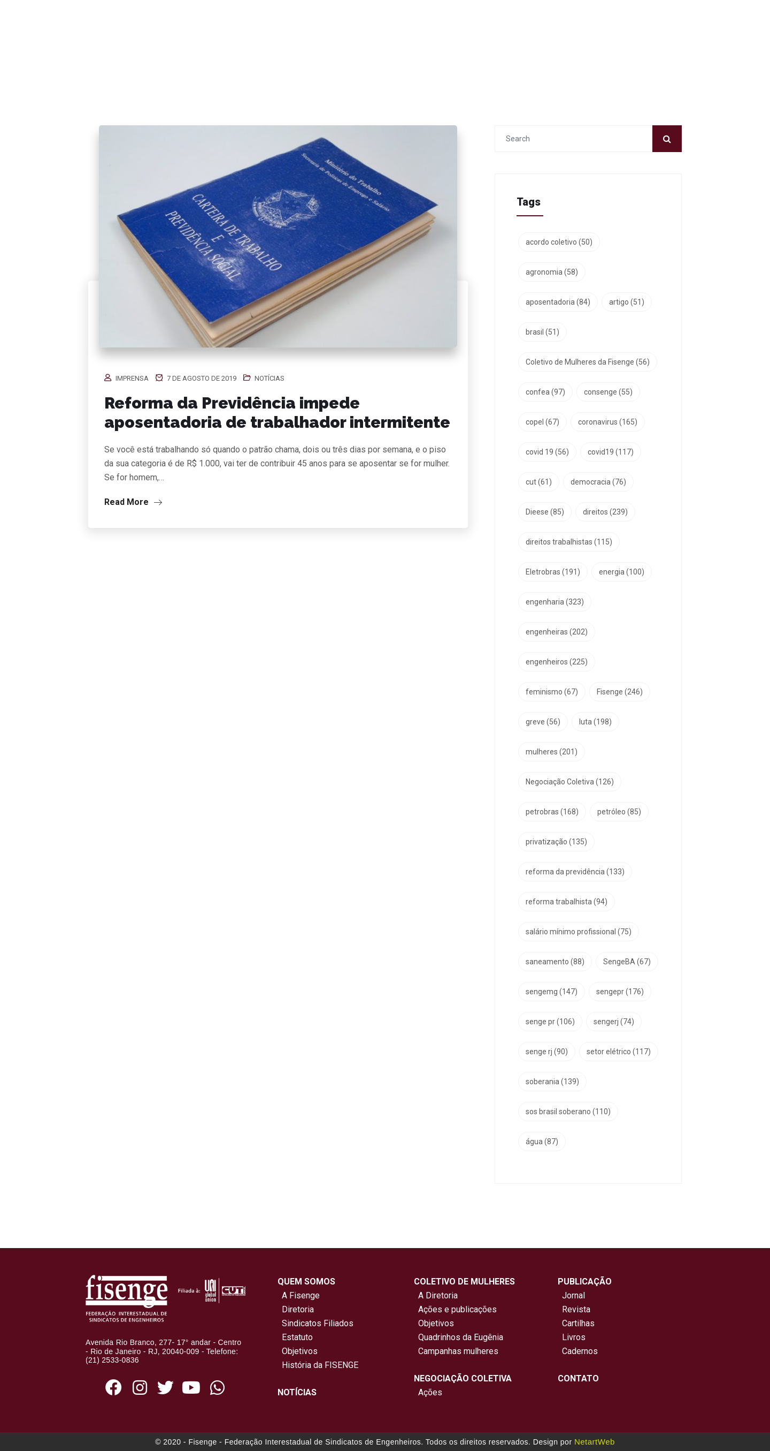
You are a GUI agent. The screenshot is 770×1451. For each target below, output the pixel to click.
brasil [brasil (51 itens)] (542, 332)
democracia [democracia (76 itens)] (598, 482)
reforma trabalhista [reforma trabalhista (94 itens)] (566, 901)
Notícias (269, 378)
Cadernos (580, 1351)
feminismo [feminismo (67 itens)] (552, 691)
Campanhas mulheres (456, 1351)
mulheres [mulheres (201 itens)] (552, 751)
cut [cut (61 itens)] (539, 482)
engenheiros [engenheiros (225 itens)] (557, 662)
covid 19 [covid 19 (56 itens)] (547, 452)
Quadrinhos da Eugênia (458, 1337)
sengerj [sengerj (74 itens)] (614, 1021)
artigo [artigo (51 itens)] (626, 302)
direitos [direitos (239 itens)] (605, 512)
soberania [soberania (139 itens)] (552, 1081)
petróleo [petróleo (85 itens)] (619, 811)
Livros (574, 1337)
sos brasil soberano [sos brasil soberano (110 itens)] (568, 1111)
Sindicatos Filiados (315, 1323)
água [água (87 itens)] (542, 1141)
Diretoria (296, 1309)
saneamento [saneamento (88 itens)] (555, 961)
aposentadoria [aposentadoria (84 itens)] (558, 302)
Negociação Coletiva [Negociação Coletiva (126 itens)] (570, 781)
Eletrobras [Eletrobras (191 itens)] (553, 572)
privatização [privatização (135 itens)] (556, 841)
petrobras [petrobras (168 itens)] (552, 811)
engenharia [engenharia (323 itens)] (555, 602)
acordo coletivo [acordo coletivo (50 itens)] (559, 242)
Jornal (573, 1295)
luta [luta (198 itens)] (595, 721)
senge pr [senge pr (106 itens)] (550, 1021)
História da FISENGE (318, 1365)
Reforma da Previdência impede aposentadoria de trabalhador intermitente (277, 413)
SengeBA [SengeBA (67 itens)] (627, 961)
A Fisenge (299, 1295)
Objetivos (298, 1351)
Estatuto (295, 1337)
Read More (133, 502)
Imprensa (132, 378)
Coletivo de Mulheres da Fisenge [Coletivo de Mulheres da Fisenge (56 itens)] (588, 362)
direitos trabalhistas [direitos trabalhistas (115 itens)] (569, 542)
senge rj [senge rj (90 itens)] (547, 1051)
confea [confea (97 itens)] (545, 392)
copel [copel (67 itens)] (542, 422)
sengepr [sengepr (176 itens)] (620, 991)
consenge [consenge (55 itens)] (608, 392)
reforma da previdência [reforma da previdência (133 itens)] (575, 871)
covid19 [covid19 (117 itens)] (611, 452)
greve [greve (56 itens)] (543, 721)
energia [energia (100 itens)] (621, 572)
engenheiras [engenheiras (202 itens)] (557, 632)
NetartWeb (594, 1441)
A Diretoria (436, 1295)
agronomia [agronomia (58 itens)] (552, 272)
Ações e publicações (455, 1309)
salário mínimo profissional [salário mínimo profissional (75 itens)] (579, 931)
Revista (576, 1309)
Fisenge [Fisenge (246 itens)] (620, 691)
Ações (428, 1392)
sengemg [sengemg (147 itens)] (552, 991)
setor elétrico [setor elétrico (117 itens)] (619, 1051)
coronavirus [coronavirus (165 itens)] (607, 422)
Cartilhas (578, 1323)
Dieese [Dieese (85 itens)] (545, 512)
